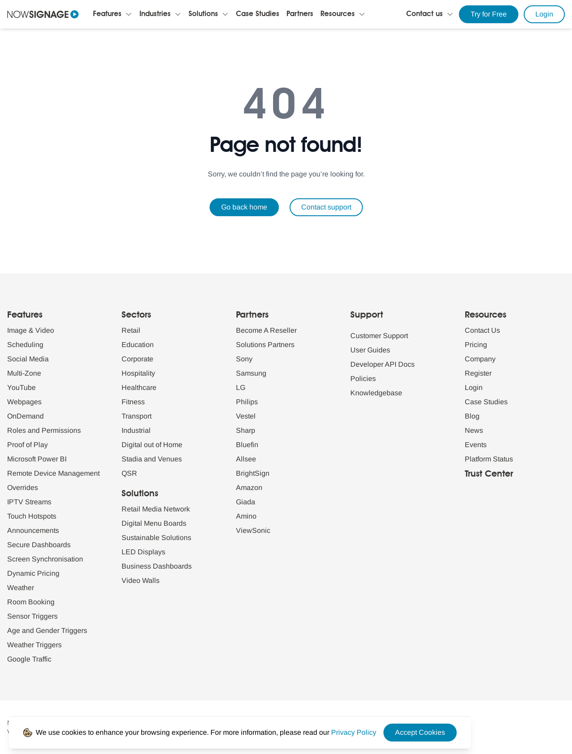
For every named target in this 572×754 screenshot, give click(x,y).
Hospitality (138, 373)
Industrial (136, 430)
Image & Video (30, 330)
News (474, 430)
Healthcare (139, 387)
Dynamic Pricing (33, 573)
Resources (337, 14)
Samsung (251, 373)
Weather (20, 587)
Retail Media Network (156, 509)
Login (544, 14)
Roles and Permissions (44, 430)
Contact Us (482, 330)
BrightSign (252, 473)
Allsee (246, 459)
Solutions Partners (265, 344)
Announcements (33, 530)
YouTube (21, 387)
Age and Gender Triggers (47, 630)
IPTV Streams (29, 502)
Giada (245, 502)
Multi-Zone (24, 373)
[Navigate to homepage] (43, 14)
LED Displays (143, 552)
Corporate (137, 359)
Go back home (244, 207)
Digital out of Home (152, 444)
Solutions (203, 14)
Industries (155, 14)
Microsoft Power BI (37, 459)
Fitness (133, 402)
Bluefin (247, 444)
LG (240, 387)
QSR (129, 473)
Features (107, 14)
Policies (363, 378)
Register (478, 373)
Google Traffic (29, 659)
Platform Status (489, 459)
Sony (244, 359)
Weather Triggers (34, 645)
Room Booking (31, 602)
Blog (472, 416)
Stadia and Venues (152, 459)
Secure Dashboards (39, 545)
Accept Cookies (420, 732)
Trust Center (489, 474)
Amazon (249, 487)
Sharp (245, 430)
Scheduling (25, 344)
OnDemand (25, 416)
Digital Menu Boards (154, 523)
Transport (136, 416)
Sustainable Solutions (156, 537)
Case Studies (257, 14)
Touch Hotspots (31, 516)
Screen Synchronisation (45, 559)
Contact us (424, 14)
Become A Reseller (266, 330)
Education (138, 344)
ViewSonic (253, 530)
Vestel (246, 416)
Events (476, 444)
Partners (299, 14)
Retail (131, 330)
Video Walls (141, 580)
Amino (246, 516)
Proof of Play (27, 444)
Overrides (22, 487)
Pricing (476, 344)
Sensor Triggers (32, 616)
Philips (247, 402)
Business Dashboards (157, 566)
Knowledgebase (376, 393)
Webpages (24, 402)
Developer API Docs (382, 364)
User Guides (370, 350)
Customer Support (379, 335)
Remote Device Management (53, 473)
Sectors (136, 315)
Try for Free (489, 14)
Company (480, 359)
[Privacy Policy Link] (353, 732)
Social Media (28, 359)
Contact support (326, 207)
